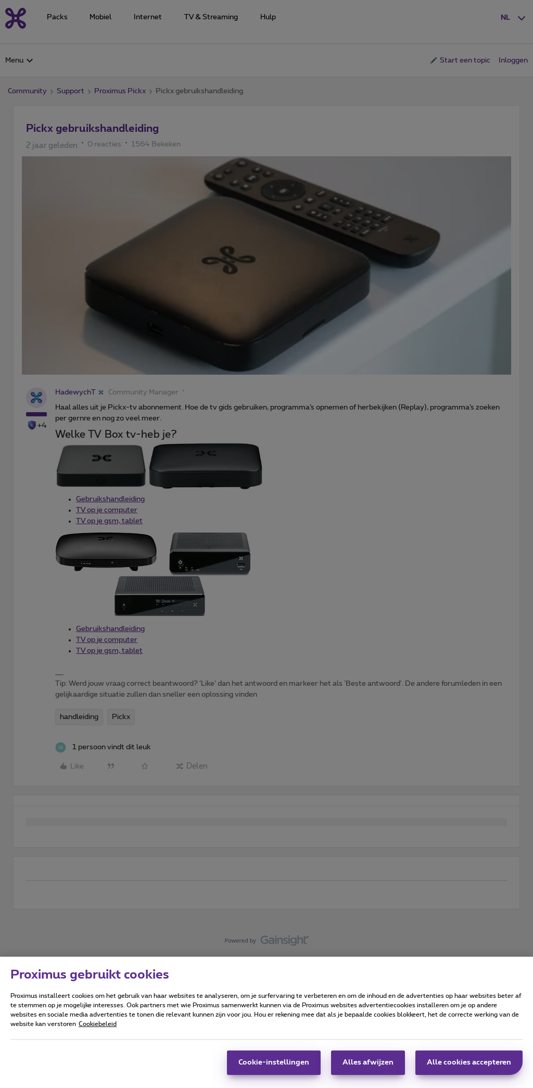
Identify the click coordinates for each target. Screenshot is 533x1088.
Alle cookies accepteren (469, 1067)
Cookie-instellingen (273, 1067)
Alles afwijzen (368, 1067)
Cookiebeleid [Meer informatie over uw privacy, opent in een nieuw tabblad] (98, 1029)
